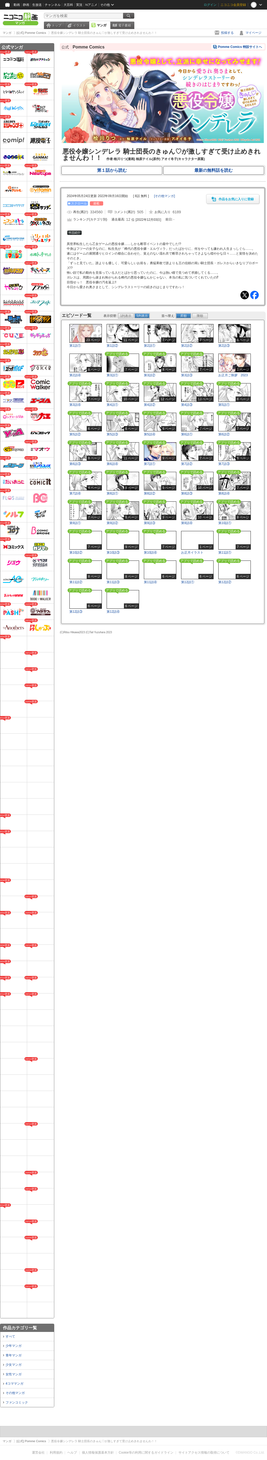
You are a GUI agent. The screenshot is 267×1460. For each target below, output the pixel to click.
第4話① (112, 405)
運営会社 (38, 1452)
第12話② (224, 582)
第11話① (224, 552)
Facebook (254, 295)
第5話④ (149, 434)
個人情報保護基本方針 (98, 1452)
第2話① (149, 345)
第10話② (75, 552)
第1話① (75, 345)
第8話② (149, 493)
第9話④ (187, 523)
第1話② (112, 345)
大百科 (68, 5)
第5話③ (112, 434)
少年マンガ (14, 1346)
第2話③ (224, 345)
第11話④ (150, 582)
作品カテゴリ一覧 (20, 1328)
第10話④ (150, 552)
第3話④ (75, 405)
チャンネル (53, 5)
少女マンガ (14, 1365)
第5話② (75, 434)
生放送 (37, 5)
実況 (79, 5)
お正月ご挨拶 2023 (233, 375)
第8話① (112, 493)
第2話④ (75, 375)
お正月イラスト (192, 552)
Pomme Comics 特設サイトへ (240, 47)
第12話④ (113, 612)
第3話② (149, 375)
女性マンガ (14, 1374)
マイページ (253, 33)
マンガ (101, 25)
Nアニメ (91, 5)
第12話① (187, 582)
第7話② (187, 464)
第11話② (75, 582)
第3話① (112, 375)
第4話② (149, 405)
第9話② (112, 523)
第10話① (224, 523)
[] (164, 196)
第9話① (75, 523)
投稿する (227, 33)
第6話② (224, 434)
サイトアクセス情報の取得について (204, 1452)
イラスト (79, 25)
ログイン (210, 5)
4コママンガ (14, 1383)
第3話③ (187, 375)
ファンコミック (17, 1402)
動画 (17, 5)
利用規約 (56, 1452)
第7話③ (224, 464)
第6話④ (112, 464)
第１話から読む (112, 170)
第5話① (224, 405)
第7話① (149, 464)
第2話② (187, 345)
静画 (26, 5)
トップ (56, 25)
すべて (10, 1336)
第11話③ (113, 582)
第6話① (187, 434)
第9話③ (149, 523)
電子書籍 (124, 25)
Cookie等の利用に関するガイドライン (146, 1452)
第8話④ (224, 493)
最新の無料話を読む (213, 170)
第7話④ (75, 493)
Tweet (244, 295)
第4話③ (187, 405)
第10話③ (113, 552)
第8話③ (187, 493)
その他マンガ (15, 1393)
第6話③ (75, 464)
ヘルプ (72, 1452)
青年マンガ (14, 1355)
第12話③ (75, 612)
